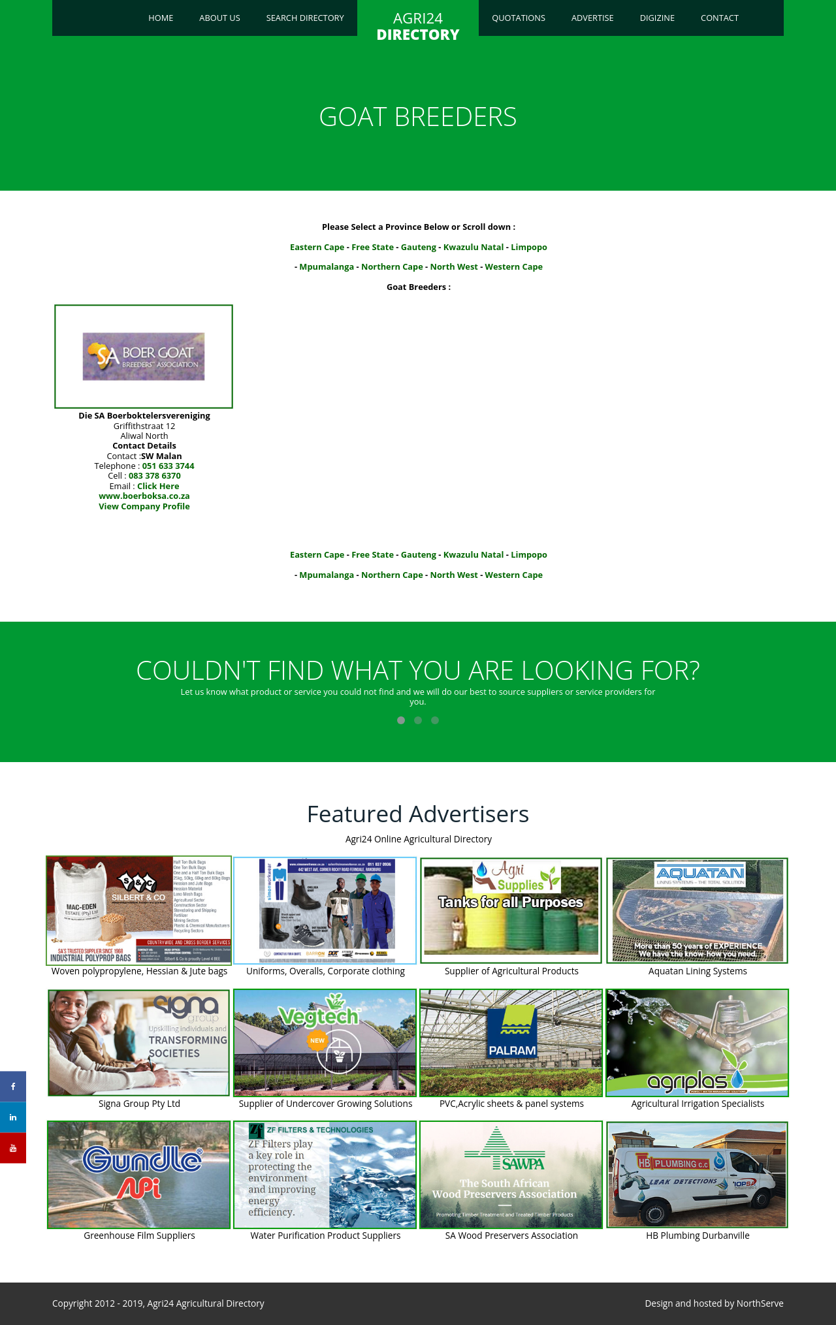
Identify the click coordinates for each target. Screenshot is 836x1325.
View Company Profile (144, 506)
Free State (372, 247)
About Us (219, 18)
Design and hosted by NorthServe (714, 1303)
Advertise (592, 18)
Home (160, 18)
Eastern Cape (317, 247)
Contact (720, 18)
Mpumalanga (326, 266)
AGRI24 (417, 26)
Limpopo (529, 247)
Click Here (158, 486)
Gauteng (418, 247)
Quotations (518, 18)
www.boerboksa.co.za (144, 496)
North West (454, 266)
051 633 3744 (168, 465)
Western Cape (514, 266)
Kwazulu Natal (473, 247)
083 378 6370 (155, 475)
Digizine (657, 18)
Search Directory (305, 18)
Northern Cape (392, 266)
